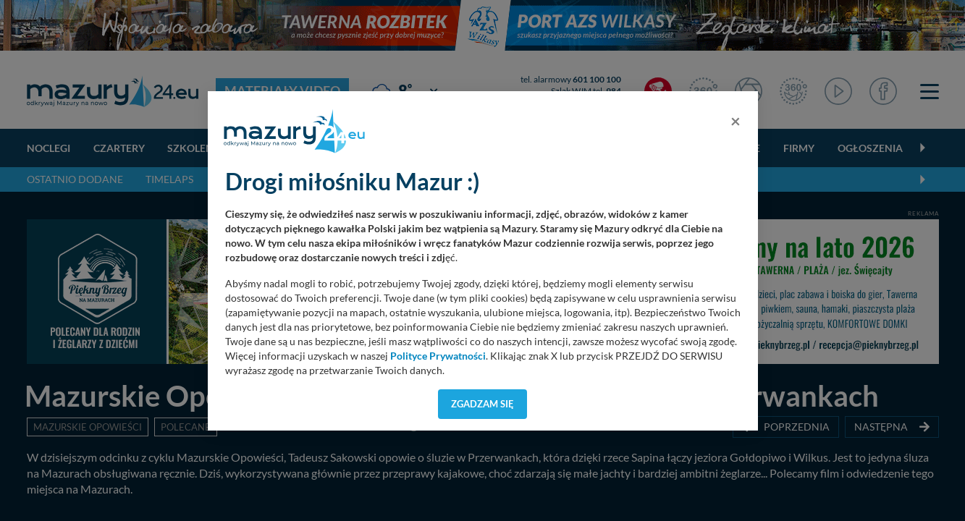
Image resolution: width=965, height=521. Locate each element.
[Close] (735, 121)
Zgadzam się (482, 404)
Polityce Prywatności (438, 356)
